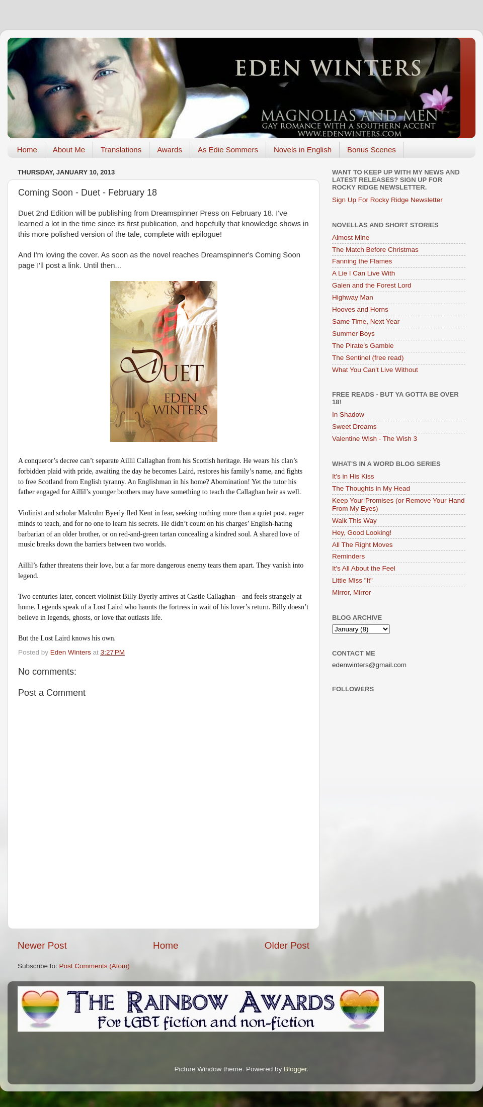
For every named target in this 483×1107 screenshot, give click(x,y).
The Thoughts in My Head (371, 488)
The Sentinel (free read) (368, 357)
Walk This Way (354, 520)
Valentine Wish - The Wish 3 (374, 438)
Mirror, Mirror (351, 592)
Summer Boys (353, 333)
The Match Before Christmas (375, 249)
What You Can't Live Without (375, 370)
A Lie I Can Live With (363, 273)
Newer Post (42, 945)
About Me (69, 149)
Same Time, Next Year (365, 321)
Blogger (295, 1069)
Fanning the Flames (362, 261)
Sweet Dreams (354, 426)
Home (27, 149)
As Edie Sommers (228, 149)
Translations (121, 149)
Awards (169, 149)
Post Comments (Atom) (94, 966)
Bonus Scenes (371, 149)
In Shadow (348, 414)
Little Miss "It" (352, 580)
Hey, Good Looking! (361, 532)
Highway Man (352, 297)
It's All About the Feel (363, 568)
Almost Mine (350, 237)
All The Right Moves (362, 544)
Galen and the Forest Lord (372, 285)
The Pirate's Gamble (363, 345)
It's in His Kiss (353, 476)
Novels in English (303, 149)
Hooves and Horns (360, 309)
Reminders (348, 556)
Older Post (287, 945)
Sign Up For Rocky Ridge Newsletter (387, 200)
